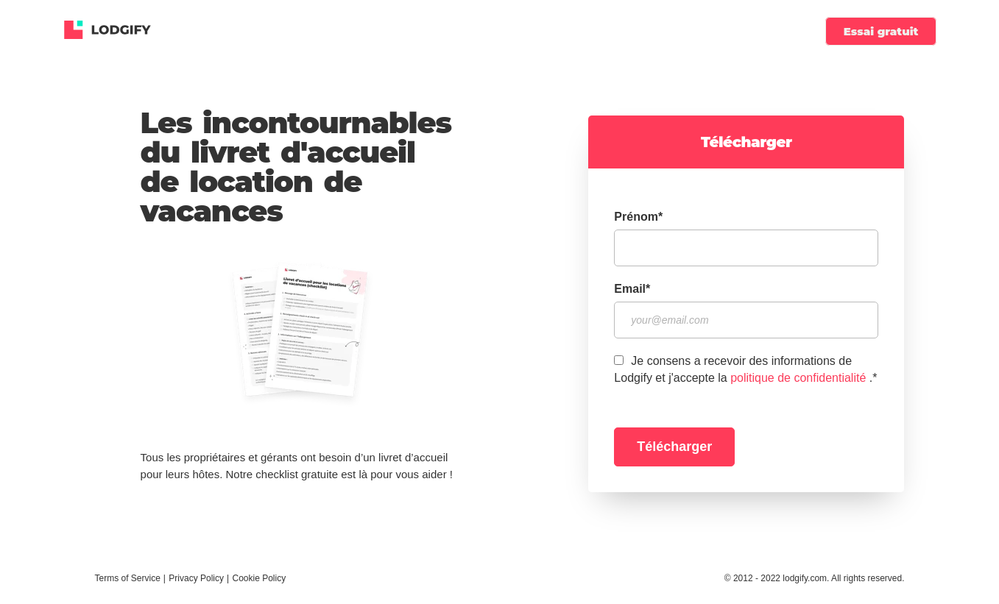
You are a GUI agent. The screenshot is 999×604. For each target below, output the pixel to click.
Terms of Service (127, 578)
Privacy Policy (196, 578)
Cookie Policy (259, 578)
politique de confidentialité (798, 378)
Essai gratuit (881, 31)
